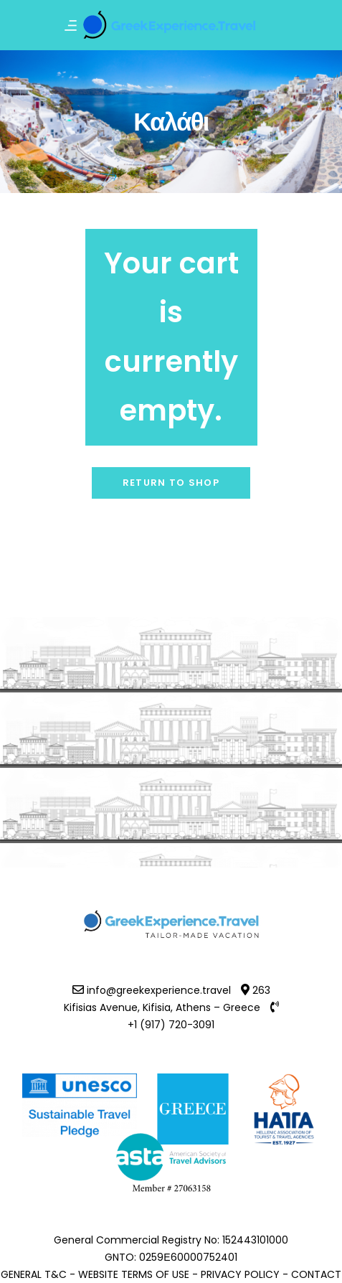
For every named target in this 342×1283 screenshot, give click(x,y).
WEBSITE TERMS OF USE (133, 1274)
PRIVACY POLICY (240, 1274)
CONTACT (316, 1274)
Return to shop (171, 482)
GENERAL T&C (34, 1274)
